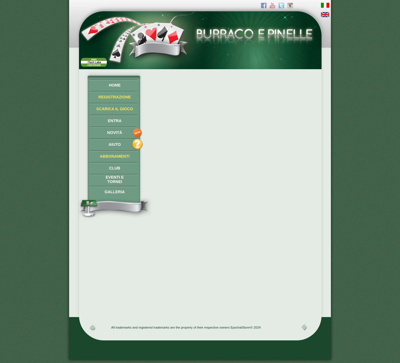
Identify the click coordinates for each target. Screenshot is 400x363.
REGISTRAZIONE (114, 97)
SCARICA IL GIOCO (114, 109)
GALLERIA (115, 192)
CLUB (114, 168)
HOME (115, 85)
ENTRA (115, 121)
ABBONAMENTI (115, 156)
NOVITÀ (114, 132)
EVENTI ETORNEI (115, 179)
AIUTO (114, 144)
